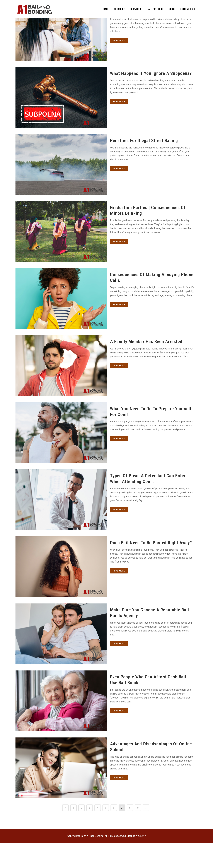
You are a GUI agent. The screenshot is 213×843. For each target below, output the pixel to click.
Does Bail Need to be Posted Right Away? (151, 542)
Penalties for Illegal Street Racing (144, 140)
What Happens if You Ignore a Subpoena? (151, 73)
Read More (119, 40)
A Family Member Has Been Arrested (146, 341)
